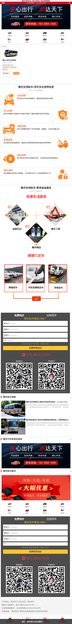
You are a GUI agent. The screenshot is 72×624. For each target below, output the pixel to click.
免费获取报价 (35, 348)
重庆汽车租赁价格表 (39, 611)
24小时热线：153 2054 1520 (36, 3)
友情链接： (6, 611)
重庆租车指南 (24, 611)
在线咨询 (16, 73)
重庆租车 (15, 611)
